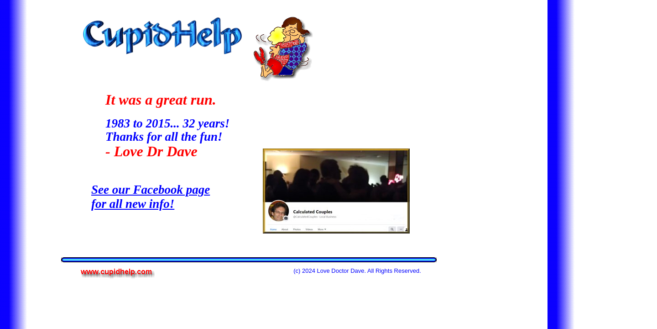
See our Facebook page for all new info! (150, 197)
